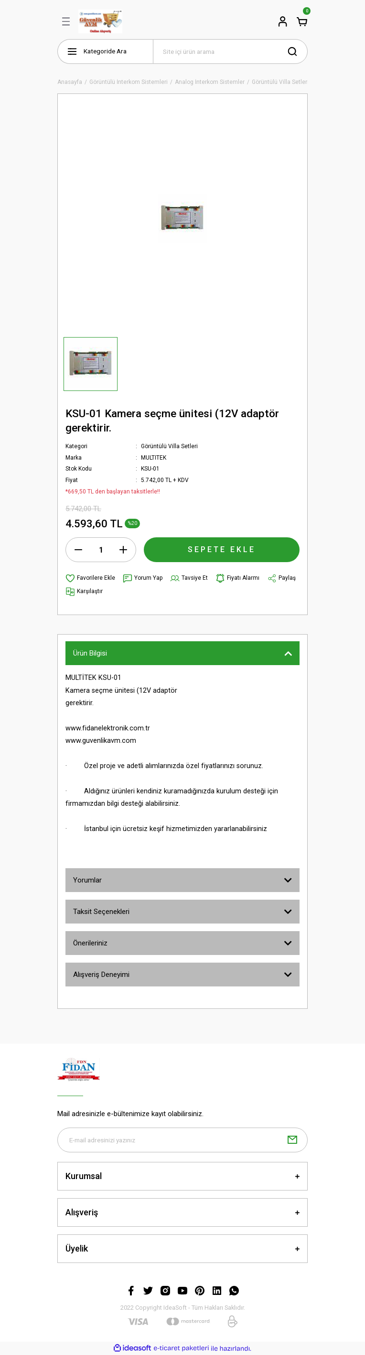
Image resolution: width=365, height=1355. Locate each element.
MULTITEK (153, 457)
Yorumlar (87, 880)
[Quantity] (101, 550)
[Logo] (100, 21)
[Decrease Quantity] (78, 550)
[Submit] (292, 1140)
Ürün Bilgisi (90, 653)
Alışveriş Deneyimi (101, 974)
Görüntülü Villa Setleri (169, 446)
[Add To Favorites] (90, 578)
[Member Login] (283, 21)
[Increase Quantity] (123, 550)
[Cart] (302, 21)
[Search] (230, 51)
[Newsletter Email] (182, 1140)
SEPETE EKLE (222, 549)
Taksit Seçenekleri (101, 911)
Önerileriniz (90, 943)
